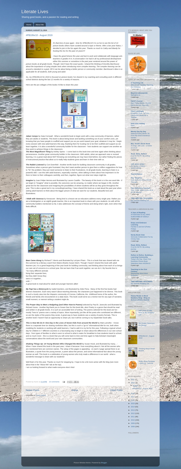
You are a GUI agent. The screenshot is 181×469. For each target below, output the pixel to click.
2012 (133, 413)
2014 (133, 407)
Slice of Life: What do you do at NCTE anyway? (142, 191)
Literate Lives (34, 11)
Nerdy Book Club (138, 235)
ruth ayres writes (137, 164)
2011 (133, 417)
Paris (132, 125)
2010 (133, 420)
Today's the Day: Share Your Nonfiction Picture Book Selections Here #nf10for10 (141, 261)
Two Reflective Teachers (140, 188)
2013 (133, 410)
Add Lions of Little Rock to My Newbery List (146, 312)
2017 (133, 397)
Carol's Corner (137, 101)
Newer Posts (32, 390)
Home (28, 25)
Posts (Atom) (41, 395)
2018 (133, 393)
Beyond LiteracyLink (139, 93)
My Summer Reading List (140, 200)
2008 (133, 426)
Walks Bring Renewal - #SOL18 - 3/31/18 (147, 362)
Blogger (104, 463)
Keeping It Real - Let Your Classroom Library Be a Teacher (140, 115)
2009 (133, 423)
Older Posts (116, 390)
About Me (40, 25)
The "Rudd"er (136, 178)
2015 (133, 403)
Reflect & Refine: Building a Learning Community (142, 256)
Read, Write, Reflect (139, 154)
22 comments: (54, 382)
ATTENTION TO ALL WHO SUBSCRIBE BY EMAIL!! (140, 216)
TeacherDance (136, 174)
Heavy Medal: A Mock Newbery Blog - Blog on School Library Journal (140, 298)
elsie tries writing (138, 123)
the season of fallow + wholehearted (138, 167)
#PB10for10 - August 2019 (39, 35)
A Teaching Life (137, 83)
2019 (133, 383)
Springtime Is (135, 95)
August (136, 386)
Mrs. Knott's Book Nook (140, 144)
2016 (133, 400)
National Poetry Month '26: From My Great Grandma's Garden (140, 136)
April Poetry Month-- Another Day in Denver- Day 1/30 (141, 104)
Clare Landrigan (137, 111)
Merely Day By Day (138, 131)
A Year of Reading (138, 212)
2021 (133, 379)
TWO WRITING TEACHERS (141, 198)
